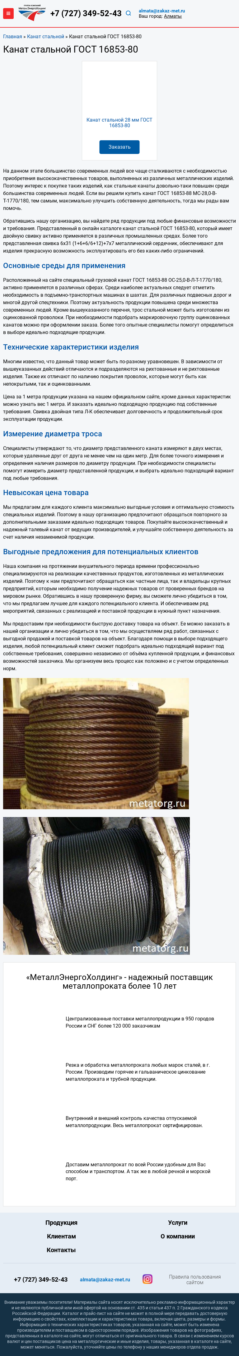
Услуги (177, 1222)
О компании (178, 1236)
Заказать (120, 147)
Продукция (61, 1222)
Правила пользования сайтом (195, 1279)
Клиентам (61, 1236)
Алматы (173, 16)
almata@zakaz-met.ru (162, 11)
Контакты (61, 1250)
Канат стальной (45, 36)
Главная (12, 36)
